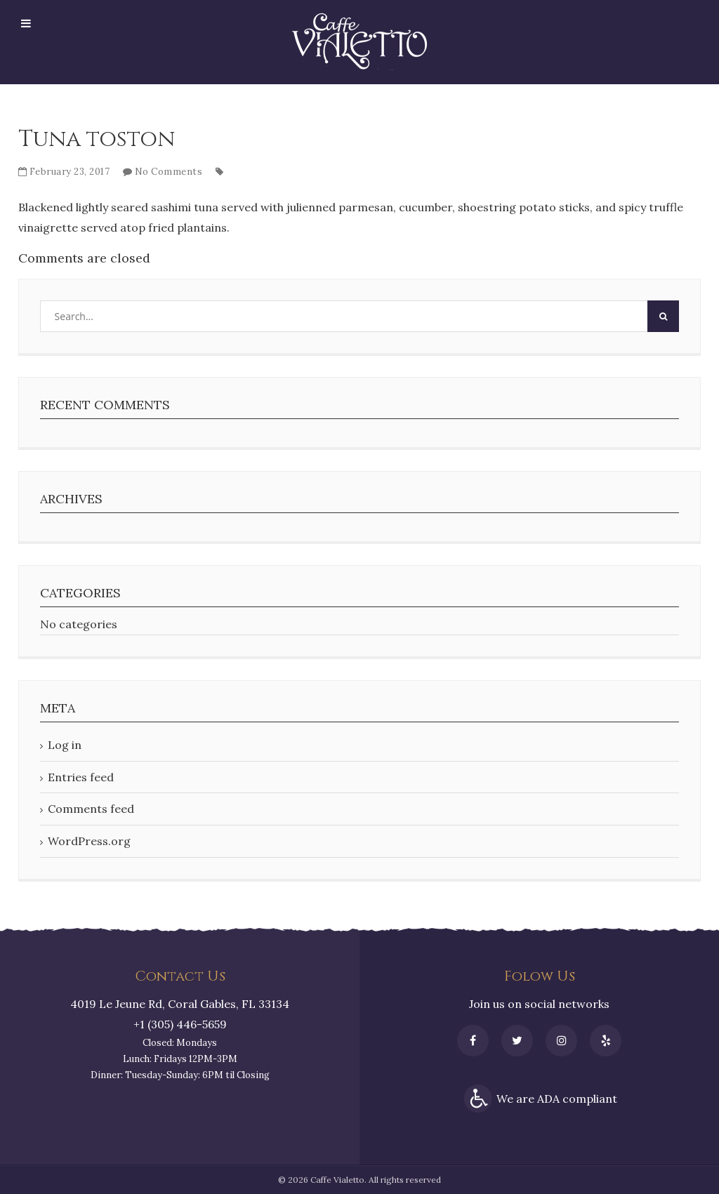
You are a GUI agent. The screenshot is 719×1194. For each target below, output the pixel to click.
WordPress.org (89, 841)
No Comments (169, 172)
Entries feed (81, 777)
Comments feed (91, 809)
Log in (64, 745)
